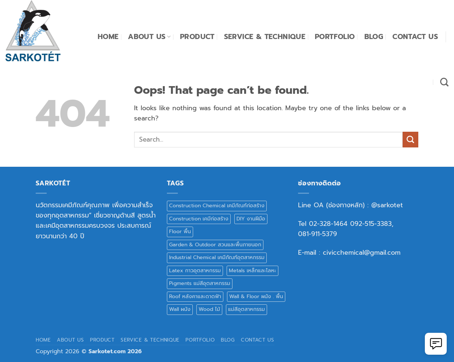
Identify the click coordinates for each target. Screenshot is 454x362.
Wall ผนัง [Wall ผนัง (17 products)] (180, 309)
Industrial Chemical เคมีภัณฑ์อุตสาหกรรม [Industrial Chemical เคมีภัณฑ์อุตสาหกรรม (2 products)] (217, 257)
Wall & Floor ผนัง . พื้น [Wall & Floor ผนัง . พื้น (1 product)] (256, 296)
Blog (373, 36)
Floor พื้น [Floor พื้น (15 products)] (180, 231)
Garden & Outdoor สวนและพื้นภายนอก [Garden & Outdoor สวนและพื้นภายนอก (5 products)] (215, 245)
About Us (149, 36)
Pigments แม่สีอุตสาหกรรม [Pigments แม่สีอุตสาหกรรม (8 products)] (199, 283)
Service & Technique (264, 36)
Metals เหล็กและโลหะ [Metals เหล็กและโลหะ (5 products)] (252, 270)
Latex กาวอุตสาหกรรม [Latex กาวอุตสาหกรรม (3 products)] (195, 270)
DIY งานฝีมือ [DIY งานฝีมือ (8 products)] (250, 219)
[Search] (444, 82)
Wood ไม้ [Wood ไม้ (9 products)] (209, 309)
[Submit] (410, 139)
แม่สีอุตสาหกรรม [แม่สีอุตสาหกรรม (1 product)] (246, 309)
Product (197, 36)
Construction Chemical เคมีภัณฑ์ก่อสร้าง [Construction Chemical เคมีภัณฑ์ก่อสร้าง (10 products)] (217, 205)
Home (108, 36)
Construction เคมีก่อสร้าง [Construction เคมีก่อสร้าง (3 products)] (198, 219)
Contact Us (415, 36)
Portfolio (335, 36)
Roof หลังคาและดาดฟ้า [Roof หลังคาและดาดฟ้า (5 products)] (195, 296)
